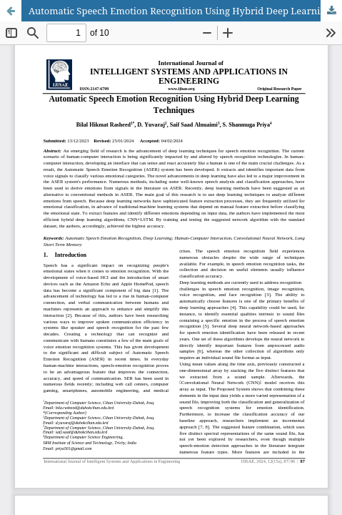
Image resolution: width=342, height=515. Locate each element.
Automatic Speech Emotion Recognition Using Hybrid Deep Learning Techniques (185, 10)
